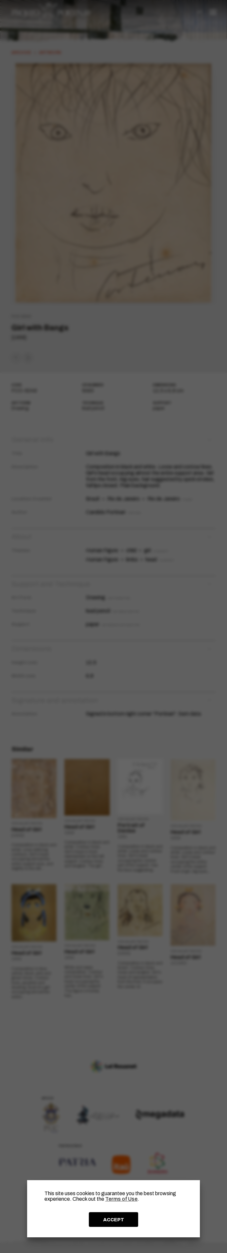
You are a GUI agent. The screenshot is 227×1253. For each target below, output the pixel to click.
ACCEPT (113, 1219)
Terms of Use (121, 1199)
